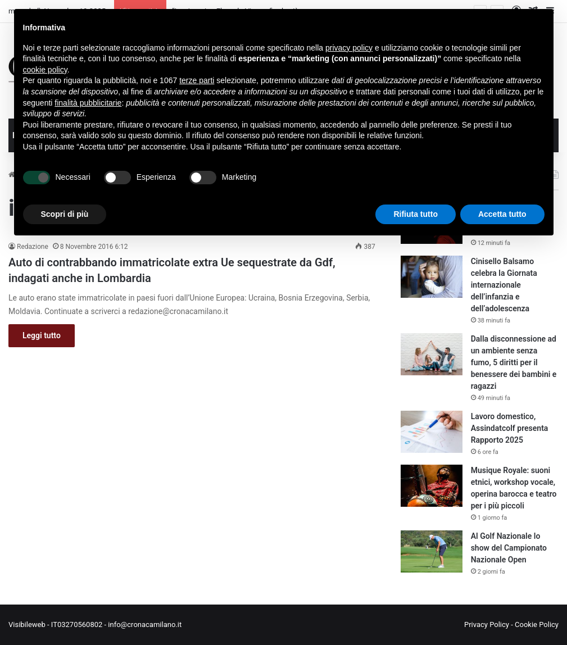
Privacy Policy (486, 624)
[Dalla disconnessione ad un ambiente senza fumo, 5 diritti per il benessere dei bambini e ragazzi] (431, 354)
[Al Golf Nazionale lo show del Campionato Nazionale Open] (431, 551)
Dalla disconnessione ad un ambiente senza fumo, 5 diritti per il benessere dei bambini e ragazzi (514, 362)
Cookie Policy (537, 624)
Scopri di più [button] (65, 214)
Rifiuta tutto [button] (415, 214)
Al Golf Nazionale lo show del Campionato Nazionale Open (509, 548)
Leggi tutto (41, 335)
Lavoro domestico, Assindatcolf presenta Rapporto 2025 (509, 428)
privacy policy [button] (349, 47)
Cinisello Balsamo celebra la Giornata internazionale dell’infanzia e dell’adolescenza (504, 285)
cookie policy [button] (45, 69)
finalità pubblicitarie (88, 102)
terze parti (196, 80)
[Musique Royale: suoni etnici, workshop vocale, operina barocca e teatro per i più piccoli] (431, 486)
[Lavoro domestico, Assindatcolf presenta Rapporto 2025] (431, 432)
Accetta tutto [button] (502, 214)
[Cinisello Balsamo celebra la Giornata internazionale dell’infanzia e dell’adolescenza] (431, 277)
